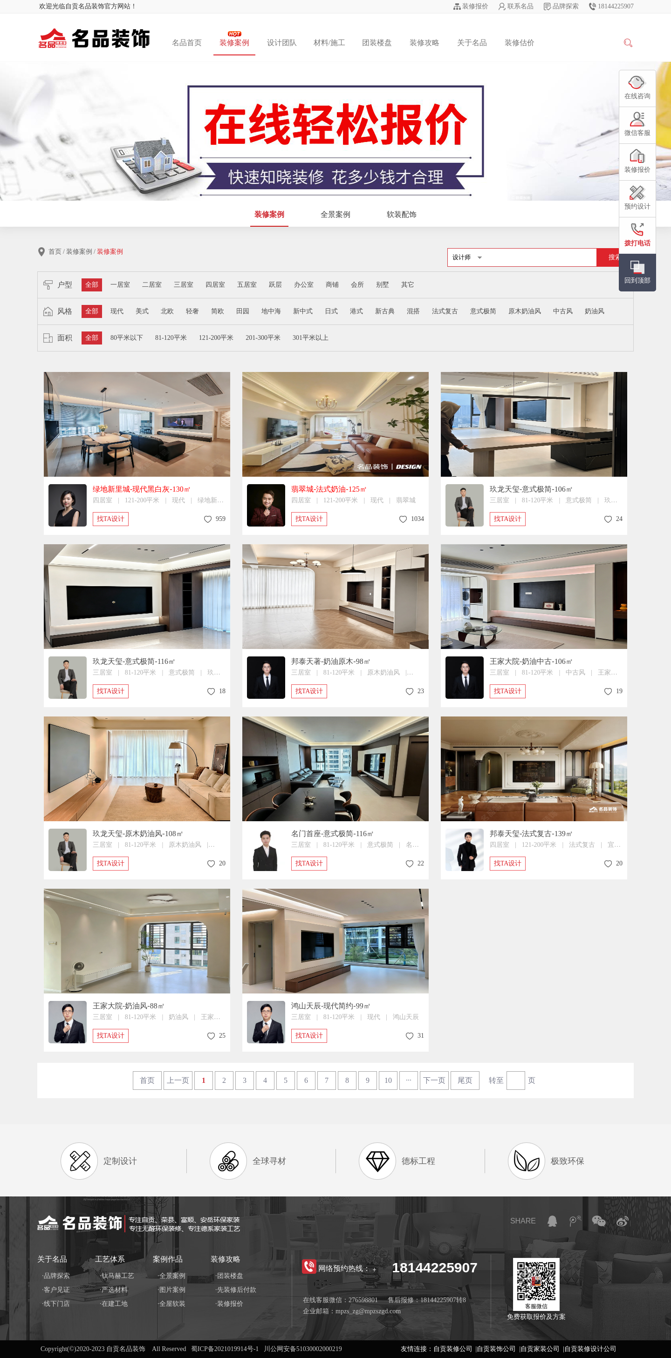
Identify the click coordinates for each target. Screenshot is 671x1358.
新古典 (385, 311)
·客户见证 (56, 1289)
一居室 (120, 284)
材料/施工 (329, 43)
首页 (55, 251)
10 (388, 1080)
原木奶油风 (524, 311)
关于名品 (472, 43)
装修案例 (234, 39)
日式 (331, 311)
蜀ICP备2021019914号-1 (225, 1348)
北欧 (167, 311)
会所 (357, 284)
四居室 (215, 284)
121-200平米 (216, 337)
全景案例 (335, 214)
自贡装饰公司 (496, 1348)
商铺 (332, 284)
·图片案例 (171, 1289)
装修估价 (519, 43)
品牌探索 (566, 6)
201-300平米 (263, 337)
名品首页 (187, 43)
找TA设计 (111, 518)
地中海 (271, 311)
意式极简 (483, 311)
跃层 (275, 284)
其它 (407, 284)
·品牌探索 (56, 1275)
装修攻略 (424, 43)
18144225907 (616, 6)
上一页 (178, 1080)
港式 (356, 311)
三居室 (183, 284)
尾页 (465, 1080)
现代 (116, 311)
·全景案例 (171, 1275)
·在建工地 (114, 1303)
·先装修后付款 (235, 1289)
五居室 (247, 284)
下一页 (434, 1080)
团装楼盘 (377, 43)
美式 (142, 311)
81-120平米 (171, 337)
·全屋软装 (171, 1303)
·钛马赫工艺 (117, 1275)
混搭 (413, 311)
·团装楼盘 (229, 1275)
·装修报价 (229, 1303)
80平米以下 (126, 337)
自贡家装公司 (540, 1348)
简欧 (217, 311)
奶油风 (594, 311)
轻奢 (192, 311)
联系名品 (520, 6)
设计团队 (282, 43)
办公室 (304, 284)
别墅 (382, 284)
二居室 (152, 284)
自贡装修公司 (452, 1348)
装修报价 (475, 6)
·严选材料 (114, 1289)
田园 (242, 311)
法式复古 (445, 311)
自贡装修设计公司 (590, 1348)
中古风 (563, 311)
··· (408, 1080)
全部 (91, 284)
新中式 (303, 311)
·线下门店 (56, 1303)
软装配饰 (402, 214)
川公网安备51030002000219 (303, 1348)
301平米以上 (311, 337)
